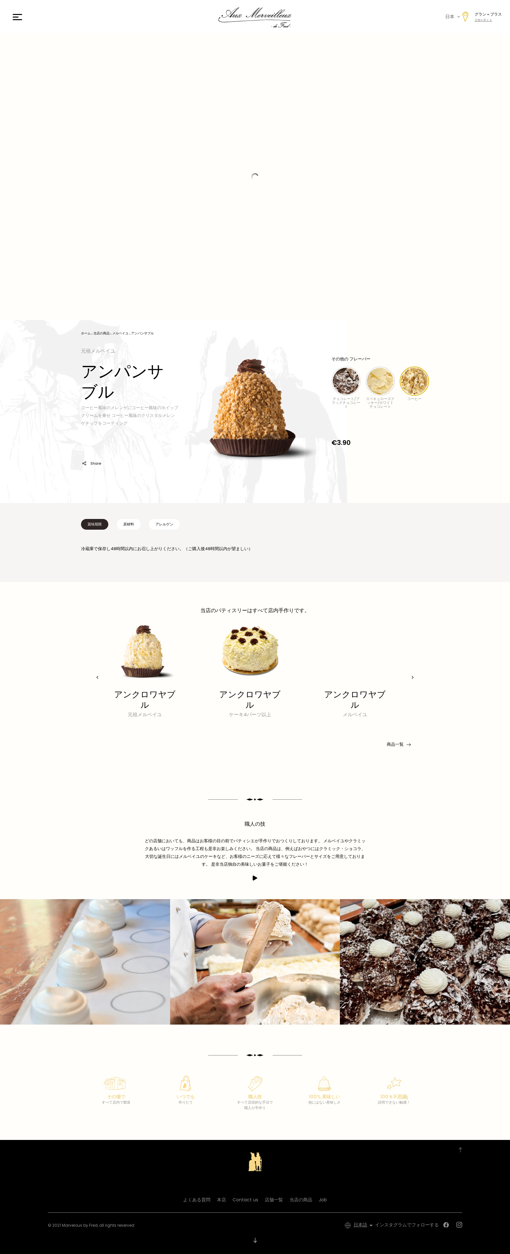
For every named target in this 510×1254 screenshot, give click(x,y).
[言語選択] (364, 1225)
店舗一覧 (274, 1199)
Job (323, 1199)
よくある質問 (196, 1199)
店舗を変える (483, 20)
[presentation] (97, 677)
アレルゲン (164, 524)
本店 (221, 1199)
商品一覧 (398, 744)
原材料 (128, 524)
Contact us (245, 1199)
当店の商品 (300, 1199)
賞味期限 (94, 524)
